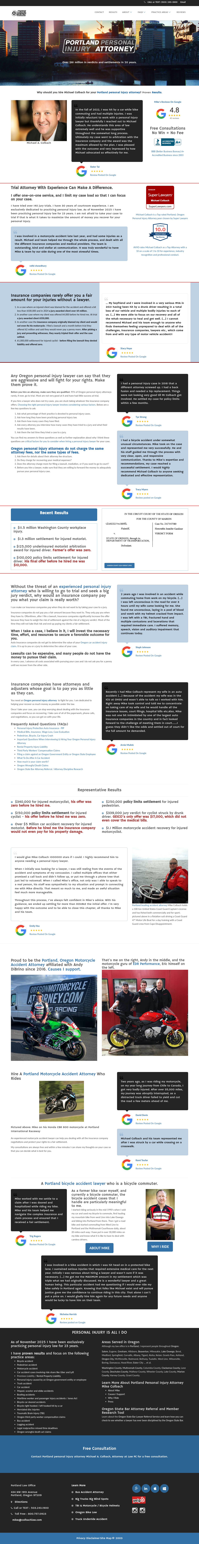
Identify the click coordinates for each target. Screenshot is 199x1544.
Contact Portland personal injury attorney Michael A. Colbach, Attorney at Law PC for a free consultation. (99, 1456)
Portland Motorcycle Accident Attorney (59, 1074)
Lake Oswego (167, 1351)
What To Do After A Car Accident (33, 757)
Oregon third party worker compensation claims (41, 1416)
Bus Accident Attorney (89, 1492)
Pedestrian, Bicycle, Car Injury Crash (35, 735)
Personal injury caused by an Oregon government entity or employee (51, 1379)
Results (113, 12)
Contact (99, 12)
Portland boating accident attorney (149, 905)
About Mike (114, 1390)
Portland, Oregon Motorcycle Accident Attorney (53, 963)
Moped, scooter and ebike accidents (35, 1390)
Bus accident (23, 1420)
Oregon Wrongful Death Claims (32, 765)
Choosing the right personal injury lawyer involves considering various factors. (57, 404)
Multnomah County (132, 1367)
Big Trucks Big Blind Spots (92, 1499)
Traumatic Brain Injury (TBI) (30, 1413)
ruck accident (25, 1383)
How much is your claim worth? (33, 761)
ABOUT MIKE (99, 1248)
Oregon (174, 1346)
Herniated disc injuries (28, 1409)
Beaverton (143, 1351)
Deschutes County (119, 1371)
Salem (105, 1351)
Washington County (111, 1367)
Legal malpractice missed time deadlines (37, 1428)
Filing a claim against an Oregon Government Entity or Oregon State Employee (56, 754)
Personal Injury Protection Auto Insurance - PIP (40, 728)
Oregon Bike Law (86, 1512)
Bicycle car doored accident (31, 1402)
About (127, 12)
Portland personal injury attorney (118, 92)
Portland (134, 1346)
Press (110, 1401)
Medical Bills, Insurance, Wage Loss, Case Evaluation (43, 731)
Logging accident (25, 1424)
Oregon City (107, 1358)
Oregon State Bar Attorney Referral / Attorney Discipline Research (50, 769)
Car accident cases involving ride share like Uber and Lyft (45, 1372)
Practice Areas (161, 12)
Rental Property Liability (49, 1376)
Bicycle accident (25, 1361)
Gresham (122, 1351)
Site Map (106, 1538)
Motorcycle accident (27, 1368)
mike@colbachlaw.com (27, 1520)
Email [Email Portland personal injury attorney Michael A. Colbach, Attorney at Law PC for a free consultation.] (183, 2)
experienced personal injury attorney (61, 589)
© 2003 (117, 1538)
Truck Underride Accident (91, 1519)
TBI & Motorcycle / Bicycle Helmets (97, 1505)
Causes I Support (116, 1394)
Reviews (181, 12)
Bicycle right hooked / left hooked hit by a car (39, 1405)
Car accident (23, 1387)
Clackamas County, (171, 1367)
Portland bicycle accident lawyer (76, 1183)
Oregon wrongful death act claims (34, 1431)
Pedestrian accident (27, 1364)
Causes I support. (64, 969)
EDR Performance (146, 964)
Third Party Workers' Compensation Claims (38, 750)
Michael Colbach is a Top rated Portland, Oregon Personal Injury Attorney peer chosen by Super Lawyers (160, 203)
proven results (33, 1353)
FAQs (142, 12)
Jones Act (72, 1398)
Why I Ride (113, 1397)
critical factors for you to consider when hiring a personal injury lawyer (60, 441)
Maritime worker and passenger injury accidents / (42, 1398)
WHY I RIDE (160, 1246)
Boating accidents (26, 1394)
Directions (19, 1502)
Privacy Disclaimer (88, 1538)
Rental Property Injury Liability (32, 746)
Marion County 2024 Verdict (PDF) (119, 565)
